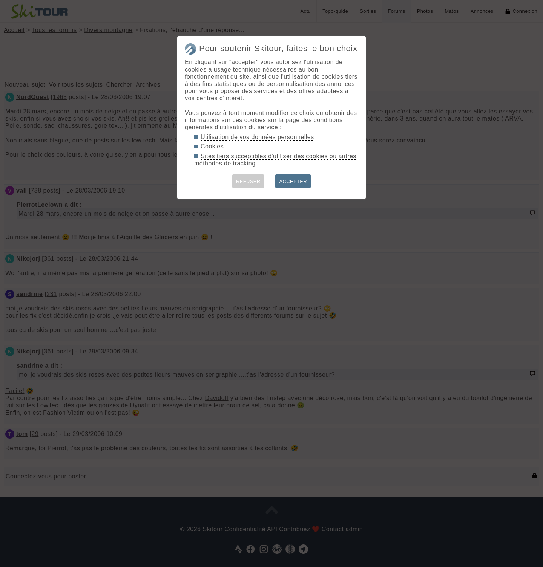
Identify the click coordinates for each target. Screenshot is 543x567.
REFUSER (248, 181)
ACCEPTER (293, 181)
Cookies (212, 146)
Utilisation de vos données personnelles (257, 137)
